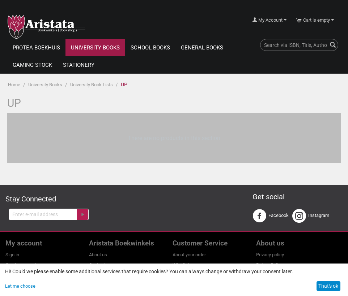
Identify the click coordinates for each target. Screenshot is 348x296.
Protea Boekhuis (36, 47)
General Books (202, 47)
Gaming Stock (32, 65)
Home (14, 84)
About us (98, 254)
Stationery (78, 65)
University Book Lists (91, 84)
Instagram (310, 216)
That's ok (328, 286)
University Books (95, 47)
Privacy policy (270, 254)
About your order (189, 254)
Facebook (270, 216)
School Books (150, 47)
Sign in (12, 254)
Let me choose (20, 286)
